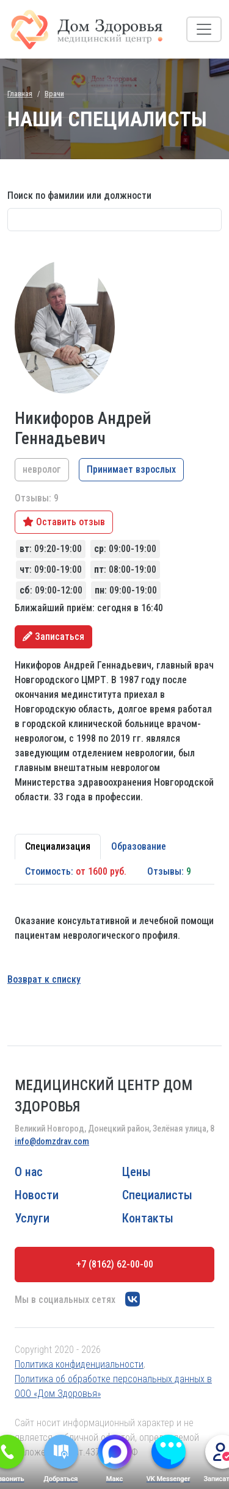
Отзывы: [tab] (169, 871)
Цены (136, 1171)
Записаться (53, 636)
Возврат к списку (44, 979)
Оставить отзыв (64, 522)
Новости (37, 1195)
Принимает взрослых (131, 469)
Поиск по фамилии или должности (79, 195)
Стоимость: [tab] (75, 871)
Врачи (54, 93)
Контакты (147, 1218)
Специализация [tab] (57, 846)
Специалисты (157, 1195)
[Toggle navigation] (204, 29)
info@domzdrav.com (52, 1141)
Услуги (32, 1218)
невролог (42, 469)
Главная (19, 93)
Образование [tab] (138, 846)
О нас (29, 1171)
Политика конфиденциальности (79, 1364)
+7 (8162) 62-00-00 (114, 1264)
